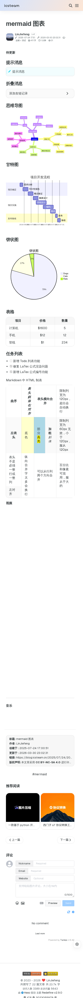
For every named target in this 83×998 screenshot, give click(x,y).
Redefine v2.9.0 (52, 992)
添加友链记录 (38, 93)
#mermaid (40, 774)
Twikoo (63, 940)
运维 (18, 40)
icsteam (11, 6)
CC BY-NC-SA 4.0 (48, 762)
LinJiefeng (53, 980)
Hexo (27, 992)
